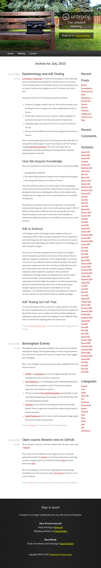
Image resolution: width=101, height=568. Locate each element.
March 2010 (85, 209)
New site (84, 104)
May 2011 (84, 174)
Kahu (83, 415)
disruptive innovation (38, 147)
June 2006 (84, 327)
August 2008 (85, 244)
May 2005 (84, 369)
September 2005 (87, 356)
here (63, 460)
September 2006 (87, 318)
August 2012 (85, 158)
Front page (41, 326)
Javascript (84, 411)
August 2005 (85, 359)
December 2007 (86, 270)
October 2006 (86, 314)
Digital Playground (32, 416)
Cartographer (60, 531)
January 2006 (86, 343)
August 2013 (85, 152)
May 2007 (84, 292)
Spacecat (58, 527)
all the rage (37, 79)
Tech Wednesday (31, 382)
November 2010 (86, 190)
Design (83, 392)
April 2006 (85, 333)
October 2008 (86, 238)
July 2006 (84, 324)
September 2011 (86, 168)
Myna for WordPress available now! (86, 110)
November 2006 (86, 311)
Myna (83, 418)
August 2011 (85, 171)
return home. (83, 35)
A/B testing (26, 79)
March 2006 (85, 337)
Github (26, 448)
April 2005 (85, 372)
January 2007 (86, 305)
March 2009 (85, 228)
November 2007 (86, 273)
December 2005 (86, 346)
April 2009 (85, 225)
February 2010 (86, 212)
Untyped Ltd (54, 554)
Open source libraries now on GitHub (48, 439)
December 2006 (86, 308)
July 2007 (84, 286)
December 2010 (86, 187)
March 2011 (85, 177)
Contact (33, 53)
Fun (82, 399)
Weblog (21, 53)
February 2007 (86, 302)
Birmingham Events (36, 343)
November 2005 (86, 349)
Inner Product (67, 543)
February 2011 (86, 181)
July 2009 (84, 219)
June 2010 (84, 200)
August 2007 (85, 283)
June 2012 (84, 161)
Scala (83, 424)
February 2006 (86, 340)
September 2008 (87, 241)
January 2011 (85, 184)
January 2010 (85, 216)
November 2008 (86, 235)
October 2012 (85, 155)
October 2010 (85, 193)
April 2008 (85, 257)
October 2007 (86, 276)
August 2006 (85, 321)
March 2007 (85, 298)
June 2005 (84, 365)
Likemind (29, 405)
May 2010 (84, 203)
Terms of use (66, 554)
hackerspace (39, 374)
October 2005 (86, 353)
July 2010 (84, 197)
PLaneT (44, 457)
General (84, 408)
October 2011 (85, 165)
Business (33, 326)
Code (31, 483)
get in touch (59, 473)
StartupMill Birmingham (50, 393)
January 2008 (86, 267)
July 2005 (84, 362)
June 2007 (84, 289)
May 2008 (84, 254)
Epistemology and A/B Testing (43, 74)
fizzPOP (28, 374)
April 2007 (85, 295)
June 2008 (84, 251)
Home (10, 53)
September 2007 (87, 279)
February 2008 (86, 263)
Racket (83, 421)
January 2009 (86, 232)
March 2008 (85, 260)
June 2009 (84, 222)
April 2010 (84, 206)
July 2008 (84, 248)
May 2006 (84, 330)
